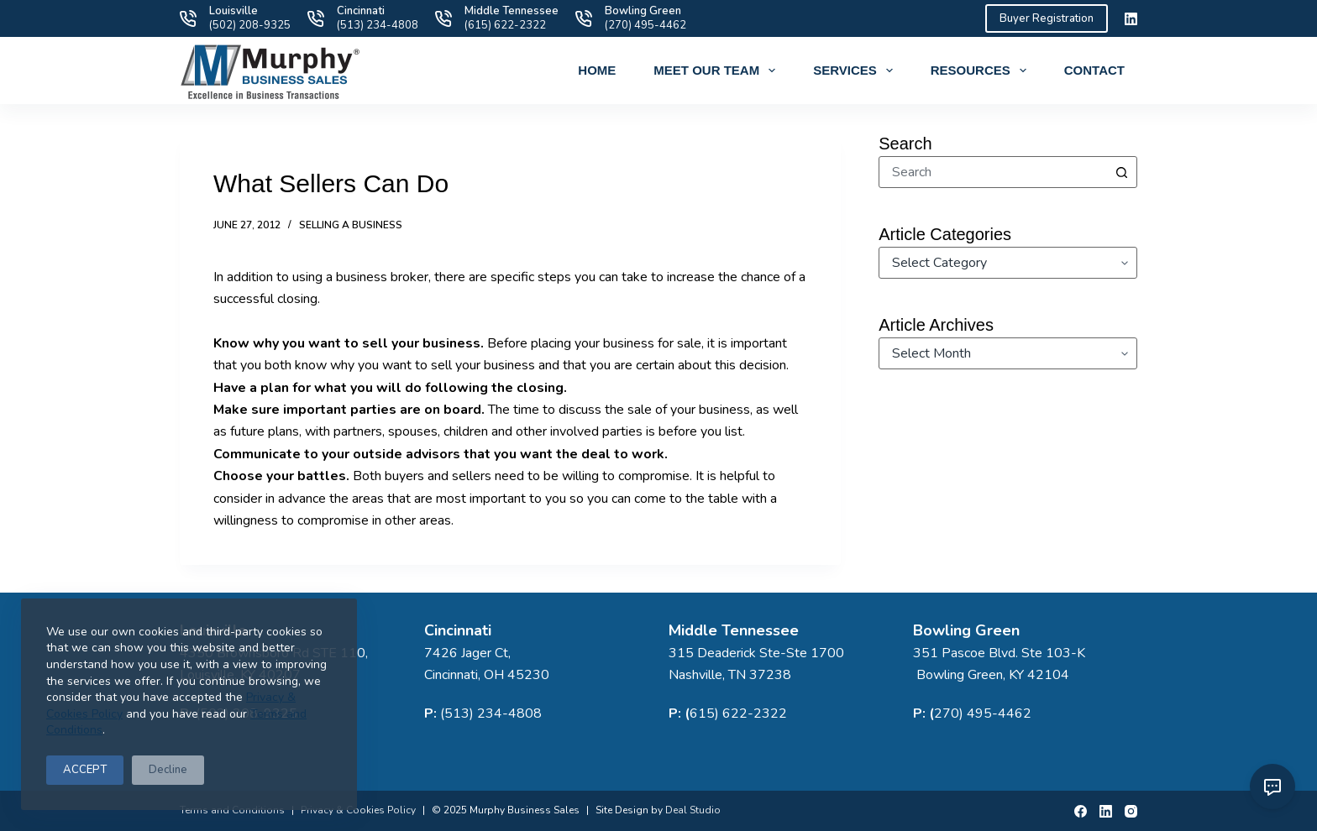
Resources (982, 70)
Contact (1094, 70)
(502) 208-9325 (250, 25)
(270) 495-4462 (645, 25)
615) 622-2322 (738, 713)
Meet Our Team (717, 70)
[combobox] (992, 172)
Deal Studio (693, 810)
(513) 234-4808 (377, 25)
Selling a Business (350, 225)
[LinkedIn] (1131, 19)
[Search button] (1121, 172)
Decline (168, 769)
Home (597, 70)
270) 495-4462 (982, 713)
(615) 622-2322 (505, 25)
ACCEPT (85, 769)
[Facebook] (1080, 811)
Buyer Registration (1047, 18)
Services (856, 70)
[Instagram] (1131, 811)
